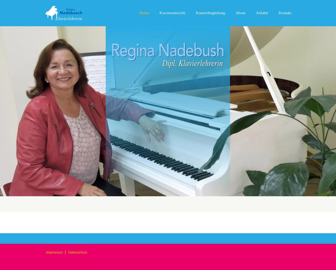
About (241, 13)
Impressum (55, 252)
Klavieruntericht (172, 13)
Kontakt (285, 13)
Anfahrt (262, 13)
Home (144, 13)
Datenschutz (77, 252)
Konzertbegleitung (210, 13)
